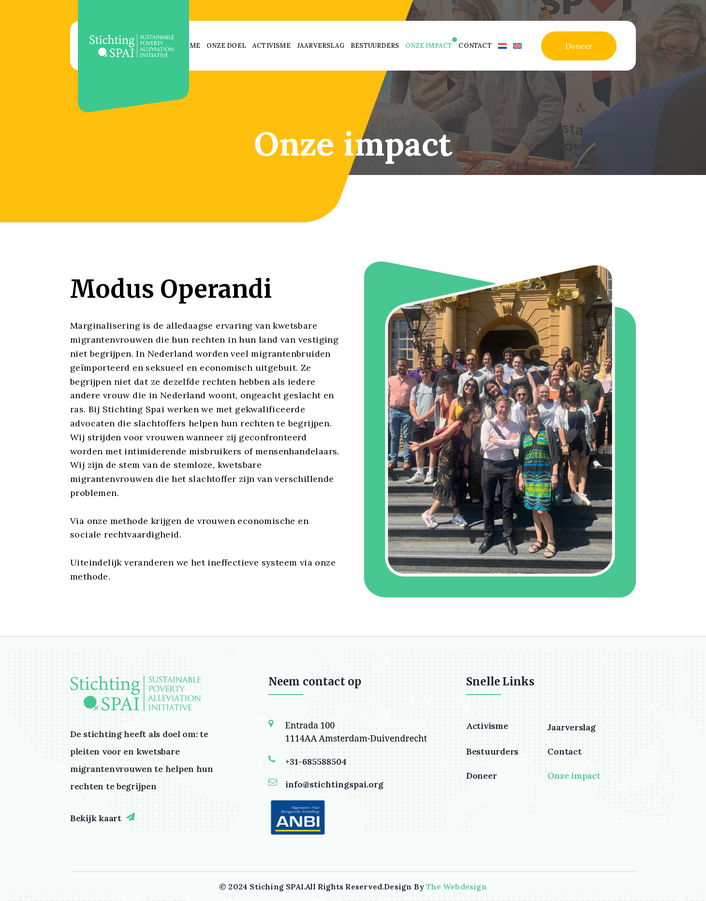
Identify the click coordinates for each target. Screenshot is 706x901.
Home (189, 46)
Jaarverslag (320, 46)
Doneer (578, 46)
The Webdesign (456, 886)
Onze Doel (226, 46)
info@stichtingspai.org (334, 784)
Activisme (271, 46)
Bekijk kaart (95, 818)
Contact (474, 46)
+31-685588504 (316, 761)
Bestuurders (375, 46)
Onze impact (428, 46)
